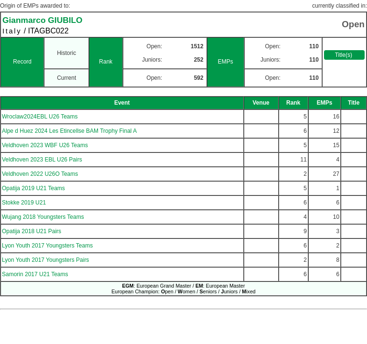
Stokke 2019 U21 (24, 202)
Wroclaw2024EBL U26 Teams (40, 116)
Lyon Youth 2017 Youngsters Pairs (45, 260)
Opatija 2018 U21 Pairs (31, 231)
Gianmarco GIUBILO (42, 20)
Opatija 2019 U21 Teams (33, 188)
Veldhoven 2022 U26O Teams (40, 174)
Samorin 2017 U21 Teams (35, 274)
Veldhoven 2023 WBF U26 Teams (45, 145)
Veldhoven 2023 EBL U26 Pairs (42, 159)
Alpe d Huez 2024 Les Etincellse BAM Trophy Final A (69, 131)
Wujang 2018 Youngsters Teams (43, 217)
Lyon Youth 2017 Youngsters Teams (47, 245)
